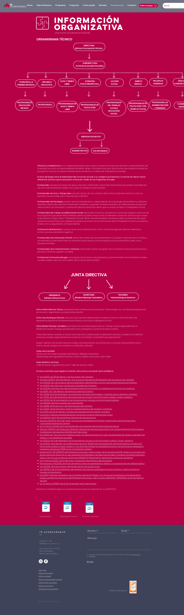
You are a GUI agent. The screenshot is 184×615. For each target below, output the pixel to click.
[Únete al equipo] (148, 5)
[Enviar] (90, 562)
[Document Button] (46, 507)
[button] (44, 5)
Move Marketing (53, 601)
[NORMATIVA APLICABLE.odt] (89, 508)
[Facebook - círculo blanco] (46, 561)
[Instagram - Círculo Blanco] (41, 561)
